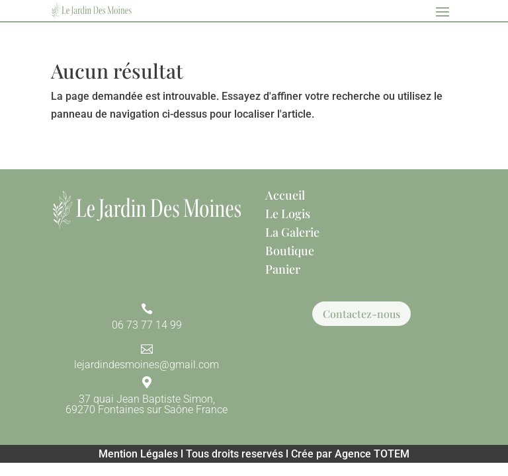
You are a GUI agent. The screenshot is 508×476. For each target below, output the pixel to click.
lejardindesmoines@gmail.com (146, 364)
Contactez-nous (361, 314)
